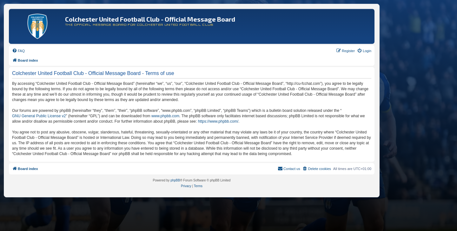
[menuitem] (18, 51)
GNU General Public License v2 (39, 116)
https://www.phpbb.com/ (218, 121)
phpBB (175, 180)
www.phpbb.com (165, 116)
